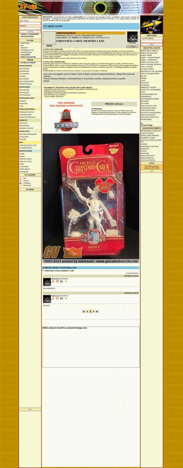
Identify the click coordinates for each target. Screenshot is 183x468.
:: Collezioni (24, 55)
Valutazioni (24, 74)
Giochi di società (148, 115)
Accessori (23, 167)
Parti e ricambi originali (151, 64)
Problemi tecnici (26, 112)
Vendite (22, 101)
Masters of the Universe (151, 71)
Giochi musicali (147, 158)
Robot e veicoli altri (150, 62)
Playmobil (145, 85)
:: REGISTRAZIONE (27, 36)
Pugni (21, 154)
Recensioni (24, 71)
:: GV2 (21, 45)
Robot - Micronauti (149, 60)
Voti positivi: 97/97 (88, 36)
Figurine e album (148, 138)
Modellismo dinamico (150, 135)
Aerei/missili (146, 97)
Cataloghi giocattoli (150, 117)
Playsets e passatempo (151, 113)
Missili (22, 156)
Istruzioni (23, 172)
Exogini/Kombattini (149, 94)
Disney (85, 38)
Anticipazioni (24, 95)
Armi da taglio (25, 159)
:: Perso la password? (29, 34)
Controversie (25, 115)
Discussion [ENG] (26, 81)
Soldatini (145, 83)
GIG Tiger (145, 103)
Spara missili (24, 169)
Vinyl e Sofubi (147, 67)
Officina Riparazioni (27, 134)
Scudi (21, 164)
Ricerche (23, 104)
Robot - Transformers (150, 58)
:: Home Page (24, 43)
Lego (143, 80)
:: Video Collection (27, 57)
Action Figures (61, 38)
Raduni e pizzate (26, 128)
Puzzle (144, 151)
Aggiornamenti (25, 148)
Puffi (143, 92)
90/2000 (75, 38)
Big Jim (143, 76)
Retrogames (146, 119)
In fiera (22, 76)
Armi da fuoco (25, 161)
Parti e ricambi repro (150, 74)
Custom (22, 139)
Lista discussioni (132, 273)
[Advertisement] (116, 6)
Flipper (144, 144)
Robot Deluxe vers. (149, 53)
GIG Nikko (145, 101)
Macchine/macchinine (150, 99)
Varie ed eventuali (27, 117)
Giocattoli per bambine (151, 90)
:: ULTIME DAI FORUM (27, 63)
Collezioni (23, 137)
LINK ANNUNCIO (49, 288)
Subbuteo (145, 149)
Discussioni (24, 69)
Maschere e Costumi (149, 146)
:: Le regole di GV (26, 50)
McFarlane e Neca (148, 108)
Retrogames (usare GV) (151, 131)
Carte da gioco (147, 133)
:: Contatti (23, 48)
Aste (21, 106)
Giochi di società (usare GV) (151, 141)
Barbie (143, 78)
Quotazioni (24, 79)
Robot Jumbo (146, 55)
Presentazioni (25, 84)
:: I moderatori (25, 52)
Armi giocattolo (148, 110)
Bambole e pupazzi (148, 87)
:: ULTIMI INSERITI (147, 38)
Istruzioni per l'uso (27, 145)
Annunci (99, 36)
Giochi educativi (148, 156)
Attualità (23, 123)
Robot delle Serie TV (150, 51)
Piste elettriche (148, 160)
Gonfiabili (145, 153)
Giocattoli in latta (149, 106)
